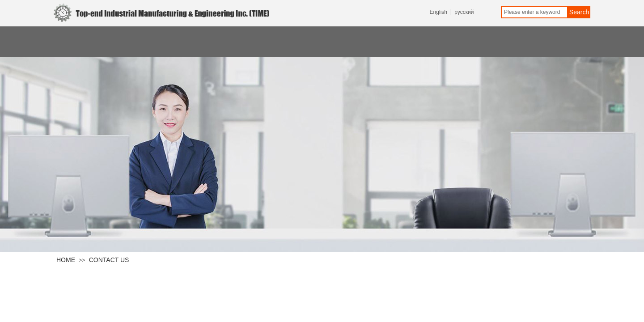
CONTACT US (109, 259)
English (438, 12)
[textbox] (534, 12)
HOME (65, 259)
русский (464, 12)
